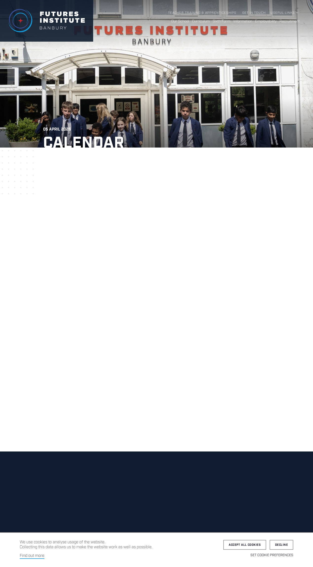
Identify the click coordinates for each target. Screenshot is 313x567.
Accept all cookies (245, 545)
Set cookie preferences (271, 555)
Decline (281, 545)
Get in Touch (254, 13)
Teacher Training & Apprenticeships (202, 13)
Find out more (32, 555)
